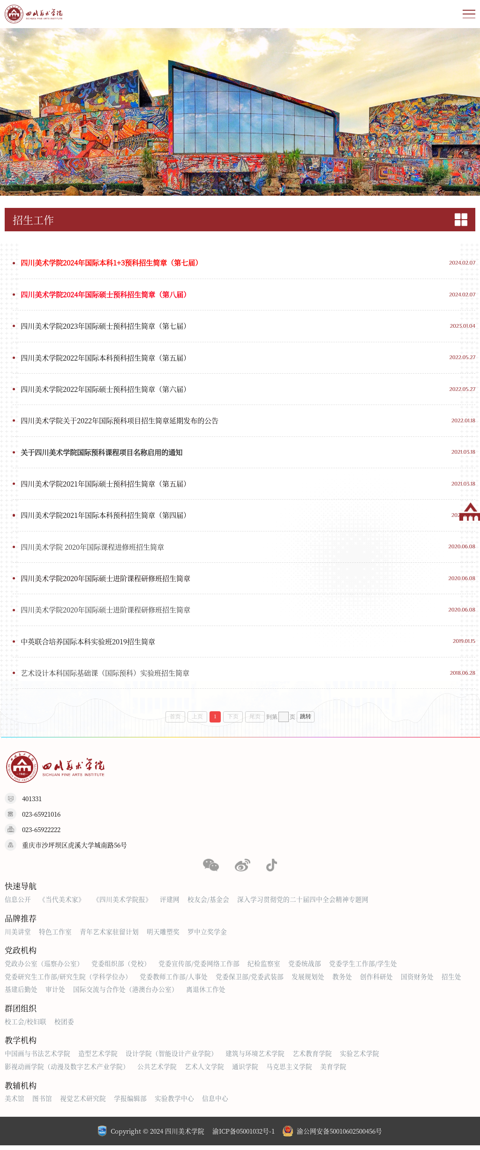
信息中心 (215, 1102)
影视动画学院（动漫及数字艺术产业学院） (67, 1070)
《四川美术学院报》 (122, 903)
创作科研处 (376, 980)
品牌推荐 (21, 922)
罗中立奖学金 (207, 935)
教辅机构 (21, 1089)
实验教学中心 (174, 1102)
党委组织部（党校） (120, 968)
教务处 (342, 980)
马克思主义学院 (289, 1070)
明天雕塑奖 (163, 935)
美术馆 (14, 1102)
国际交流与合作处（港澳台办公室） (125, 993)
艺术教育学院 (312, 1057)
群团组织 (21, 1012)
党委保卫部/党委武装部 (250, 980)
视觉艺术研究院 (83, 1102)
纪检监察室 (264, 968)
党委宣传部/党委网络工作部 (199, 968)
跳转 (305, 721)
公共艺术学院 (157, 1070)
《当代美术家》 (62, 903)
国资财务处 (417, 980)
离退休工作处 (205, 993)
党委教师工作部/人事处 (174, 980)
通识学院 (245, 1070)
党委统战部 (304, 968)
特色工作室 (55, 935)
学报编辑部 (130, 1102)
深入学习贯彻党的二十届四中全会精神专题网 (302, 903)
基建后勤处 (21, 993)
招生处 (451, 980)
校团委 (64, 1025)
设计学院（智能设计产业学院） (172, 1057)
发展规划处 (308, 980)
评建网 (170, 903)
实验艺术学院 (359, 1057)
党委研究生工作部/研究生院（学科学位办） (68, 980)
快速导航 (21, 890)
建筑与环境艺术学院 (255, 1057)
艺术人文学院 (204, 1070)
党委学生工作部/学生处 (363, 968)
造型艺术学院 (98, 1057)
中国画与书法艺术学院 (37, 1057)
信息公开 (18, 903)
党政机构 (21, 954)
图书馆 (42, 1102)
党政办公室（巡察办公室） (44, 968)
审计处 (55, 993)
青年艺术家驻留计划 (109, 935)
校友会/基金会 (208, 903)
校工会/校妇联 (25, 1025)
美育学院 (333, 1070)
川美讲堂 (18, 935)
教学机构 (21, 1044)
